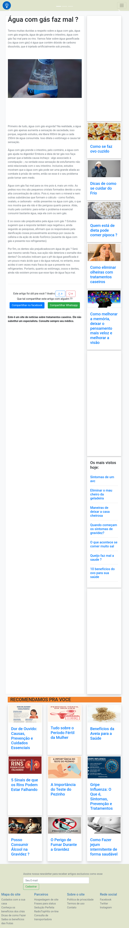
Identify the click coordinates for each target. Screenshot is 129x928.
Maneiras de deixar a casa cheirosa (100, 512)
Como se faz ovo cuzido (101, 149)
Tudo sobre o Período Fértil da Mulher (63, 733)
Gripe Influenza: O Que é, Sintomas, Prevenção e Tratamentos (101, 796)
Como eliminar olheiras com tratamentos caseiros (103, 274)
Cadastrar (31, 886)
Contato (71, 907)
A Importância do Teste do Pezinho (63, 789)
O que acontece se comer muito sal (103, 544)
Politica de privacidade (80, 899)
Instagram (106, 907)
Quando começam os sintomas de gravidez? (103, 529)
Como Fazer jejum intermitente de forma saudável (104, 847)
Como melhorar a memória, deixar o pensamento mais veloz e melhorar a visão (104, 328)
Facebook (105, 899)
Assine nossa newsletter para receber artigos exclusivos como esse (62, 873)
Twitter (104, 903)
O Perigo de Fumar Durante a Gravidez (64, 845)
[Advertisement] (45, 109)
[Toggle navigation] (121, 5)
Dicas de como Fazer (13, 915)
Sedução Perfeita (44, 907)
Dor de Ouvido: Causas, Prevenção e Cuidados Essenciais (24, 738)
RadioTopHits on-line (46, 911)
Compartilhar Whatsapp (64, 305)
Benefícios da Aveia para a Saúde (102, 733)
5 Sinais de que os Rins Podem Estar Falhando (24, 785)
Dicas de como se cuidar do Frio (103, 188)
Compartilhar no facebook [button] (27, 305)
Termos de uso (76, 903)
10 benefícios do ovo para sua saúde (102, 573)
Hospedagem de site (46, 899)
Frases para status (45, 903)
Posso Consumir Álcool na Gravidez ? (20, 847)
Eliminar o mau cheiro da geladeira (101, 494)
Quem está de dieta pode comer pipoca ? (103, 230)
